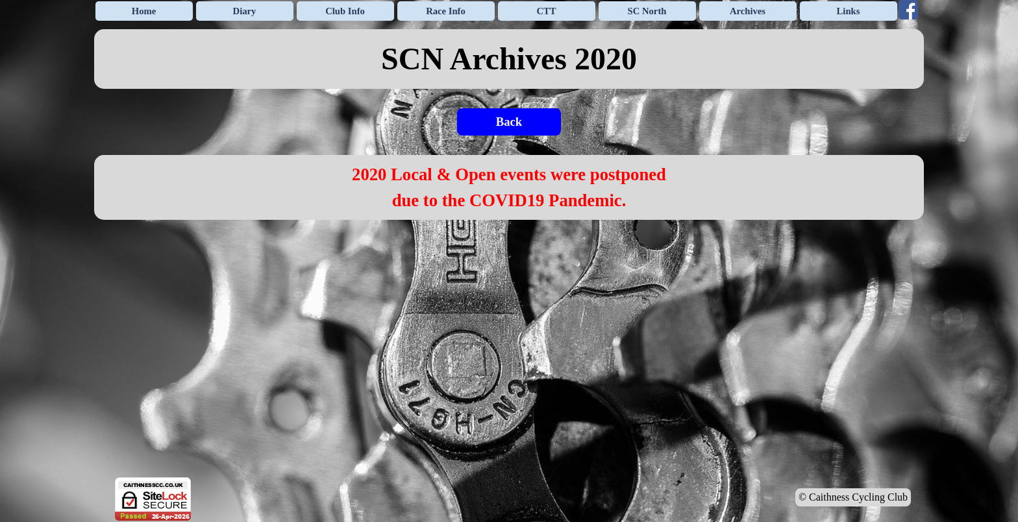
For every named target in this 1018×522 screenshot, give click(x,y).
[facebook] (908, 9)
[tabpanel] (509, 59)
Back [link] (509, 121)
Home (144, 11)
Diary (244, 11)
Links (848, 11)
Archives (747, 11)
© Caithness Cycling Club (853, 497)
